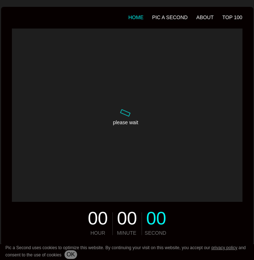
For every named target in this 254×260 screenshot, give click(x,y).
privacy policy (224, 247)
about (205, 17)
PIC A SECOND (170, 17)
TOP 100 (232, 17)
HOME (135, 17)
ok (71, 254)
